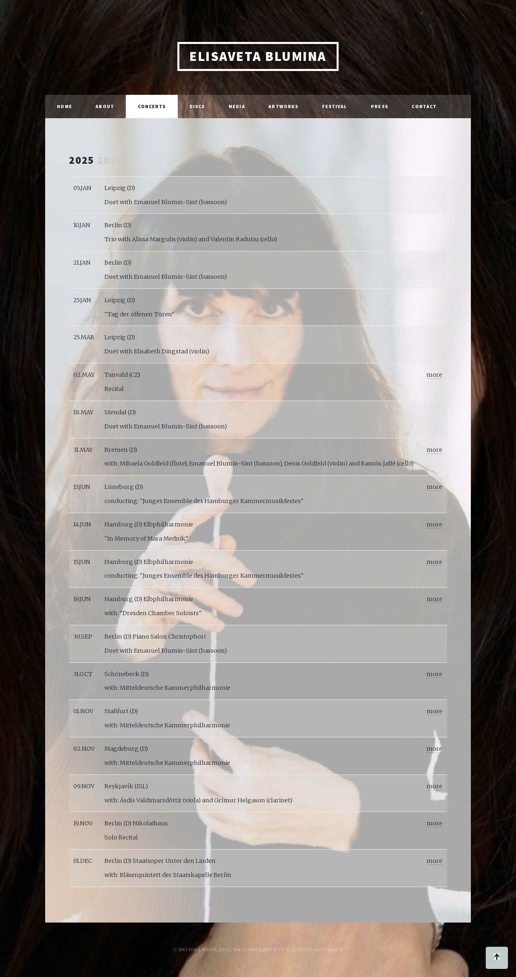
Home (64, 106)
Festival (334, 106)
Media (237, 106)
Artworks (283, 106)
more (434, 374)
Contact (424, 106)
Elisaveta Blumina (257, 56)
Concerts (152, 106)
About (105, 106)
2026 (110, 160)
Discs (197, 106)
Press (379, 106)
